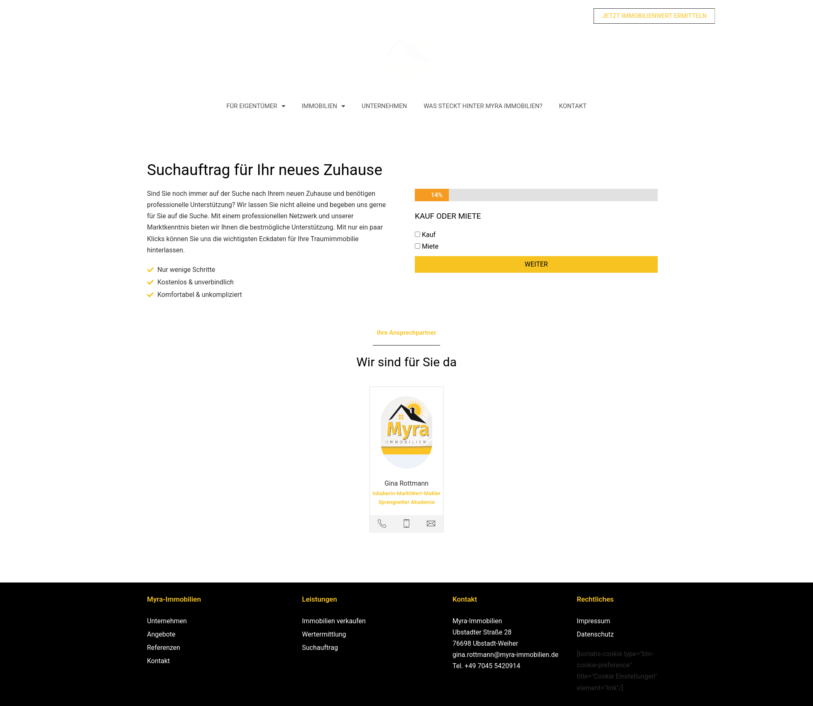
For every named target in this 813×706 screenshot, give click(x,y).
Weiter (536, 264)
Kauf (429, 235)
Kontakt (573, 106)
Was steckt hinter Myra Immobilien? (483, 106)
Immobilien (323, 106)
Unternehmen (384, 106)
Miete (430, 246)
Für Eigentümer (255, 106)
